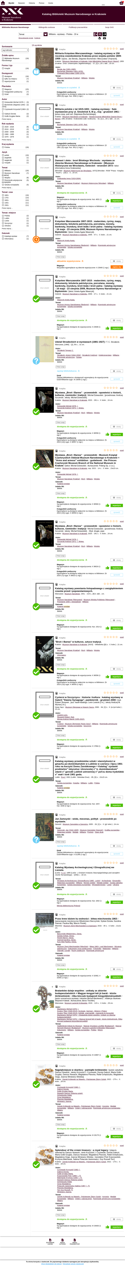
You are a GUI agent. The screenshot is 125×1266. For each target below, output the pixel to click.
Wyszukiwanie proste (26, 38)
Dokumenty (61, 1030)
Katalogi (63, 606)
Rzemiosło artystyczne (66, 357)
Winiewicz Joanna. (64, 1101)
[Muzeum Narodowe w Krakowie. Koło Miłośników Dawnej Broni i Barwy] (90, 61)
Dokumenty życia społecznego (80, 949)
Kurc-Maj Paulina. (67, 942)
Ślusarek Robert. (65, 717)
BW (87, 3)
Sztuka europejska (75, 247)
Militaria (84, 78)
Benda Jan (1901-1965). (66, 69)
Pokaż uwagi (61, 257)
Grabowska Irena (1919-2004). (69, 178)
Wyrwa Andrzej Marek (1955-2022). (71, 719)
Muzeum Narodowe (72, 594)
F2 (113, 3)
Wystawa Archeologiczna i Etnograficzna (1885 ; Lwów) (78, 881)
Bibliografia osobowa (47, 27)
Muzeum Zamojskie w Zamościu (75, 824)
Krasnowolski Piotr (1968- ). (69, 1176)
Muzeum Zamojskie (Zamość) (91, 830)
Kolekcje (37, 38)
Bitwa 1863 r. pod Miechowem (101, 947)
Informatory (61, 655)
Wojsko (92, 78)
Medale (75, 832)
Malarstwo (107, 949)
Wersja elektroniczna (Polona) (68, 906)
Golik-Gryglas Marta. (65, 1091)
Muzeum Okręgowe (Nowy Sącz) (78, 724)
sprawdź (117, 95)
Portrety (90, 832)
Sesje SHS (109, 27)
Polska (97, 783)
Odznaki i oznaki (63, 951)
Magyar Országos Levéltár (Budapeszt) (98, 1026)
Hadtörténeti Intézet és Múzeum (69, 1026)
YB (92, 3)
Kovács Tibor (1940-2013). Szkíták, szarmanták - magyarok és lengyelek (85, 1013)
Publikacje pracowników (78, 27)
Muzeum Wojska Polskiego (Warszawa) (99, 600)
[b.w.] (63, 777)
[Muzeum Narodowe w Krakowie (75, 117)
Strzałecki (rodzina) (89, 355)
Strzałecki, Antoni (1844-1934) (69, 355)
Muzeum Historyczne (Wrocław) (93, 183)
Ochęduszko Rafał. (64, 1095)
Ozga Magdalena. (64, 1097)
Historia (32, 3)
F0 (103, 3)
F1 (107, 3)
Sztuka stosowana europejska (79, 885)
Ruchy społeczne (78, 951)
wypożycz (117, 201)
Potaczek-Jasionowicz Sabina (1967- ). (73, 1186)
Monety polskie (89, 883)
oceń (122, 49)
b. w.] (64, 873)
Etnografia (116, 881)
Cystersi (60, 724)
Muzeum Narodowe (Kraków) (68, 78)
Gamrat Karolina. (66, 940)
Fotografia (97, 949)
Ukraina (116, 885)
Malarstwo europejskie (66, 883)
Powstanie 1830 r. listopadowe (69, 602)
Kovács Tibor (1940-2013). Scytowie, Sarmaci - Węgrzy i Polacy (82, 1011)
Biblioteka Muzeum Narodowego (15, 27)
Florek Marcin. (65, 938)
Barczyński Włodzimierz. (69, 934)
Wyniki (11, 3)
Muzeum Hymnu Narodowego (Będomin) (73, 245)
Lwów (109, 885)
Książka (76, 783)
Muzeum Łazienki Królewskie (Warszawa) (98, 1028)
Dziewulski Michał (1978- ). (67, 406)
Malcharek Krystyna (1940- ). (69, 1178)
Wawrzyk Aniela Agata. (66, 241)
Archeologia (106, 881)
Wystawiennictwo (98, 885)
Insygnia (105, 1106)
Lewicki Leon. (62, 715)
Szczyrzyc (87, 726)
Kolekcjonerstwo (105, 355)
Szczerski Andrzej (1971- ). (70, 408)
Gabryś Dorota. (63, 1089)
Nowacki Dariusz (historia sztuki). (70, 1093)
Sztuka (79, 357)
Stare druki (99, 832)
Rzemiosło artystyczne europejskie (106, 1108)
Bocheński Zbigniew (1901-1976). (70, 71)
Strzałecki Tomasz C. (65, 350)
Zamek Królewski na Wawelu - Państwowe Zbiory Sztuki (84, 1079)
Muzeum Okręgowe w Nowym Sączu (79, 707)
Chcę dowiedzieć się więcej (51, 1264)
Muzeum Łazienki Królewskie (76, 1003)
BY (97, 3)
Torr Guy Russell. (65, 1190)
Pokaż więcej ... (7, 119)
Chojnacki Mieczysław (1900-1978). (71, 73)
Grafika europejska (112, 830)
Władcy (60, 1110)
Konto (50, 3)
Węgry (100, 1030)
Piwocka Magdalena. (65, 1099)
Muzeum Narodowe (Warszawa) (69, 600)
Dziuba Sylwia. (65, 936)
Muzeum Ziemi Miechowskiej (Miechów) (72, 947)
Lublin (90, 783)
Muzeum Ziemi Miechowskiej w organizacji (80, 926)
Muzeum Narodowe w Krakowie (74, 400)
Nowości (21, 3)
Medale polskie (103, 883)
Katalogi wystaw (63, 484)
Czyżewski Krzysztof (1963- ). (68, 1087)
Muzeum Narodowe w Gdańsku (75, 235)
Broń (83, 413)
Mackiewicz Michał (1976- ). (68, 1009)
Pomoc (41, 3)
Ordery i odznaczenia (83, 1108)
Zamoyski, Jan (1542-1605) (67, 830)
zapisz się (117, 267)
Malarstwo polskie (64, 832)
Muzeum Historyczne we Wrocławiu (77, 171)
